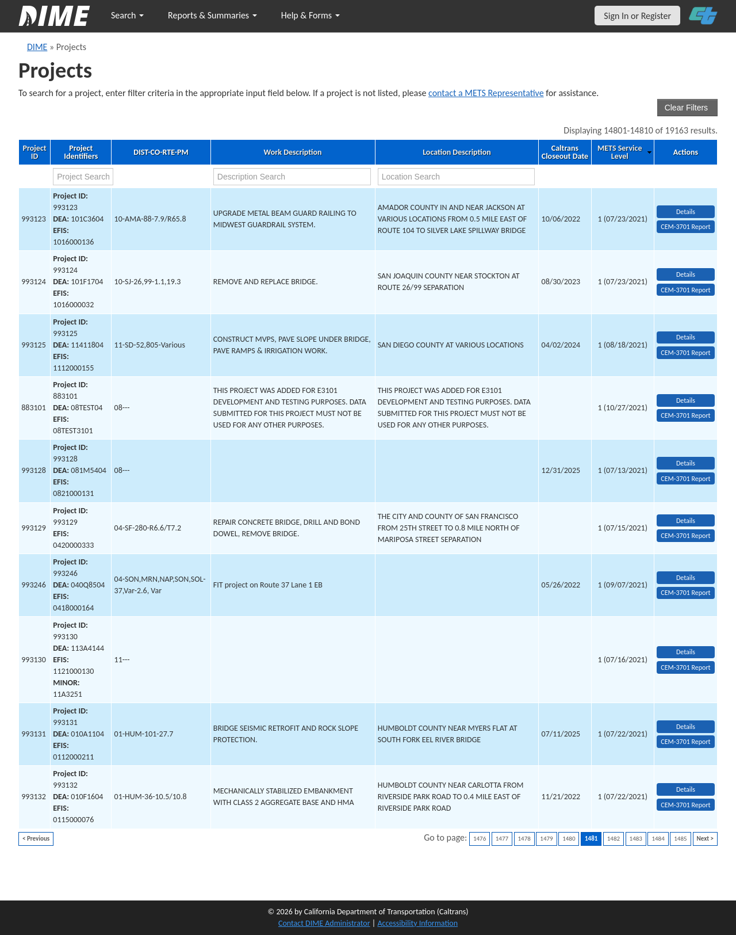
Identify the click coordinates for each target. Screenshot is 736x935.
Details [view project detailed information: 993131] (685, 727)
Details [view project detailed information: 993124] (685, 274)
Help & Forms (310, 15)
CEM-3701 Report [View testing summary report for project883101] (685, 415)
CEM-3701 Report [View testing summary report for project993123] (685, 227)
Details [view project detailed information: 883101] (685, 400)
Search (127, 15)
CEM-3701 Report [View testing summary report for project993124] (685, 290)
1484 (657, 838)
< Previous (35, 838)
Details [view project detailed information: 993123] (685, 212)
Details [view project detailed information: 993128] (685, 463)
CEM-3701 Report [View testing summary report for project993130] (685, 667)
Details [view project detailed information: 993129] (685, 521)
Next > (705, 838)
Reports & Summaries (212, 15)
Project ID (34, 152)
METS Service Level (619, 152)
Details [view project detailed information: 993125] (685, 337)
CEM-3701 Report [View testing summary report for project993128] (685, 479)
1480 (568, 838)
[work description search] (292, 176)
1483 (636, 838)
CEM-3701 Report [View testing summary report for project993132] (685, 805)
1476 (479, 838)
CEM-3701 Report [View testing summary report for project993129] (685, 536)
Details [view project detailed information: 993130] (685, 652)
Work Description (293, 152)
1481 (591, 838)
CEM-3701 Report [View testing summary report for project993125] (685, 353)
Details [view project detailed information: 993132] (685, 789)
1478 (524, 838)
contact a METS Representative (486, 92)
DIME (37, 46)
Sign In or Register (637, 15)
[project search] (83, 176)
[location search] (456, 176)
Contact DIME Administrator (324, 923)
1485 (680, 838)
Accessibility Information (417, 923)
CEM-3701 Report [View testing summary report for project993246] (685, 593)
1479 (546, 838)
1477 (502, 838)
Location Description (457, 152)
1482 (613, 838)
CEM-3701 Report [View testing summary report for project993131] (685, 742)
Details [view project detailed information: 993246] (685, 578)
